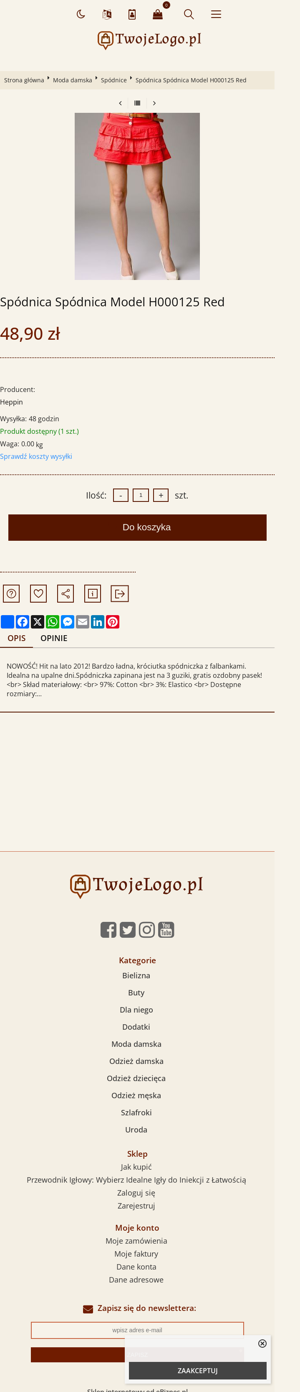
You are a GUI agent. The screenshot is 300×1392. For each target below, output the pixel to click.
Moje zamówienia (149, 1232)
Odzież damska (149, 1052)
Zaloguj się (149, 1184)
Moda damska (75, 80)
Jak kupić (149, 1158)
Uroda (149, 1121)
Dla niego (149, 1001)
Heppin (14, 402)
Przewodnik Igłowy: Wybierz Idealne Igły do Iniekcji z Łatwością (149, 1171)
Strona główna (27, 80)
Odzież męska (149, 1087)
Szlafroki (149, 1104)
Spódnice (117, 80)
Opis (20, 638)
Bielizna (149, 967)
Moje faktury (149, 1244)
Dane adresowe (148, 1270)
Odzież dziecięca (148, 1069)
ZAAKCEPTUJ (198, 1370)
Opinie (58, 638)
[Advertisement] (150, 779)
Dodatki (149, 1018)
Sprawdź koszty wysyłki (39, 456)
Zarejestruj (149, 1197)
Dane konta (149, 1257)
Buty (149, 984)
